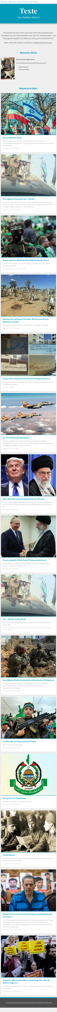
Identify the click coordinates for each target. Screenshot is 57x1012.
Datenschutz (34, 1007)
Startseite (18, 1007)
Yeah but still (49, 1007)
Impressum (26, 1007)
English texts (13, 2)
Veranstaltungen (24, 70)
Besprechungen (24, 67)
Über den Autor (37, 2)
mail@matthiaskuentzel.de (43, 42)
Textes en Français (24, 2)
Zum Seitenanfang (9, 1007)
